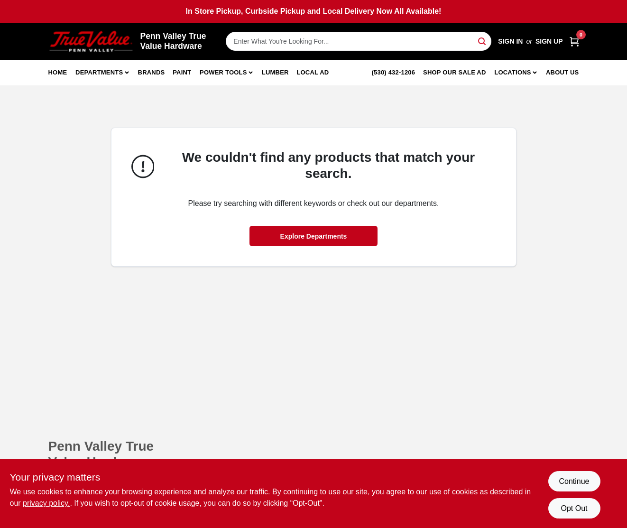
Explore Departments (313, 236)
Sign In (510, 41)
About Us (562, 72)
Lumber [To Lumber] (275, 72)
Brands (151, 72)
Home (57, 72)
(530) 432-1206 (393, 72)
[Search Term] (358, 41)
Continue (574, 481)
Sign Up (549, 41)
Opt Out (574, 508)
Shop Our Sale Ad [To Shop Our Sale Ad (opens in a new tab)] (454, 72)
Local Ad (312, 72)
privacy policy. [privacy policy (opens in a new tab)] (46, 503)
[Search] (482, 40)
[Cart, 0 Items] (574, 41)
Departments (99, 72)
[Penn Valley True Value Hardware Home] (91, 41)
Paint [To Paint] (182, 72)
